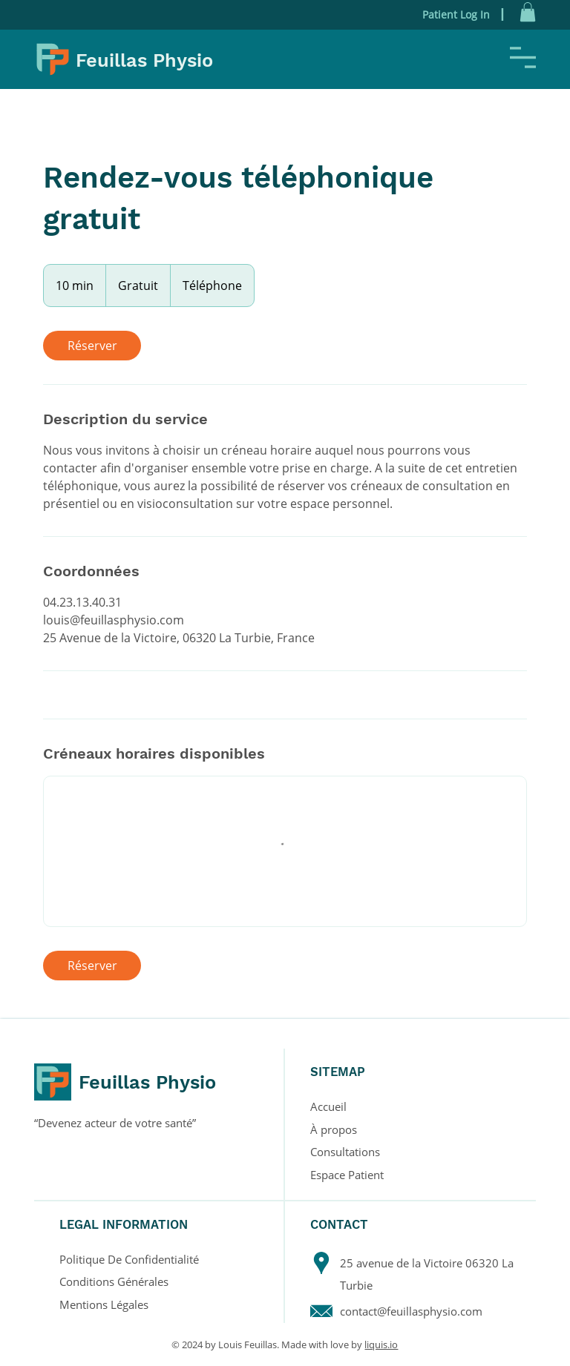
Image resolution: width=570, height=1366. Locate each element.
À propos (333, 1129)
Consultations (345, 1151)
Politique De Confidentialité (129, 1259)
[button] (528, 12)
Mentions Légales (103, 1304)
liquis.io (381, 1344)
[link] (92, 345)
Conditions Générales (113, 1281)
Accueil (328, 1106)
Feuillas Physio (144, 60)
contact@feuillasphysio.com (411, 1311)
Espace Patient (347, 1174)
